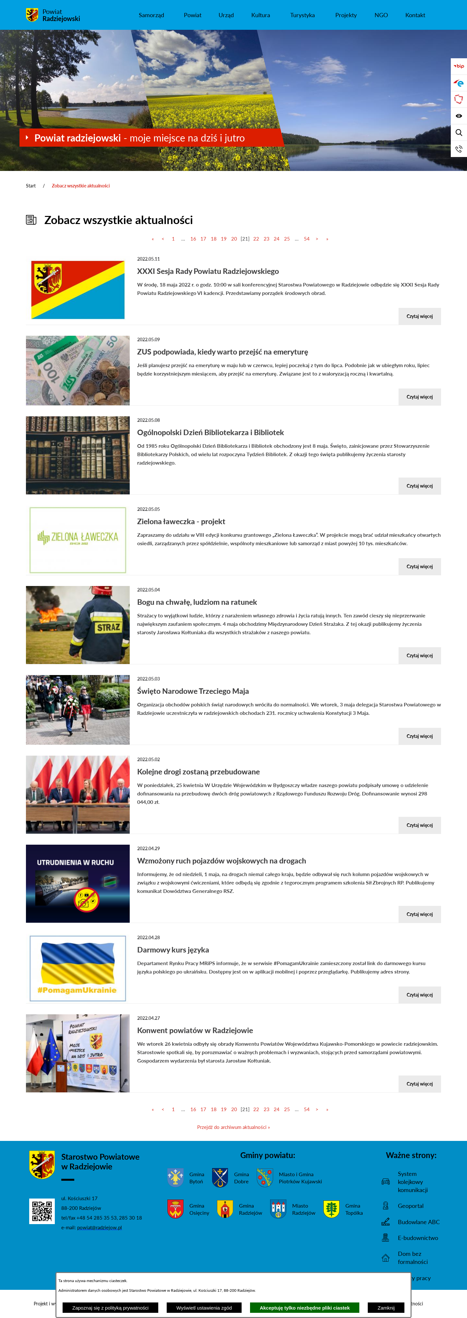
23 (266, 239)
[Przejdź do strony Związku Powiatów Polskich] (459, 99)
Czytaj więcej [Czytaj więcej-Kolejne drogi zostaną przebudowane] (420, 825)
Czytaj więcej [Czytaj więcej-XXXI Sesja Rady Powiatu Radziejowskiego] (420, 316)
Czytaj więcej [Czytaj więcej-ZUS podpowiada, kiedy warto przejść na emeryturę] (420, 397)
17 (203, 239)
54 (307, 239)
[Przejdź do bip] (459, 66)
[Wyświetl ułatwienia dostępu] (459, 116)
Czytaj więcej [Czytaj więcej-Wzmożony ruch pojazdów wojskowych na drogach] (420, 914)
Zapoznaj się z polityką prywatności (110, 1308)
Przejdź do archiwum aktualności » (233, 1127)
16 (193, 239)
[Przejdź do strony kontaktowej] (459, 149)
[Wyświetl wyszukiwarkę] (459, 132)
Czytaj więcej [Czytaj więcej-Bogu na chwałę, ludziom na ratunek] (420, 655)
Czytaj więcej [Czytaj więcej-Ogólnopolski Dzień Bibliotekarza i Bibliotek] (420, 486)
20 (234, 239)
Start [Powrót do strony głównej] (31, 185)
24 (277, 239)
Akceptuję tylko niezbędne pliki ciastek (305, 1308)
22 (256, 239)
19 (224, 239)
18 (214, 239)
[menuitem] (151, 14)
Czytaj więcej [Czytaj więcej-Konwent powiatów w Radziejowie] (420, 1084)
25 (287, 239)
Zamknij (386, 1308)
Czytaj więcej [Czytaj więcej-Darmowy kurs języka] (420, 994)
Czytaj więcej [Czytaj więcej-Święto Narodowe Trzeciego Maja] (420, 736)
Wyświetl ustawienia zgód (204, 1308)
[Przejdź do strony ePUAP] (459, 83)
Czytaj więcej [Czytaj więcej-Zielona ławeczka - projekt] (420, 566)
